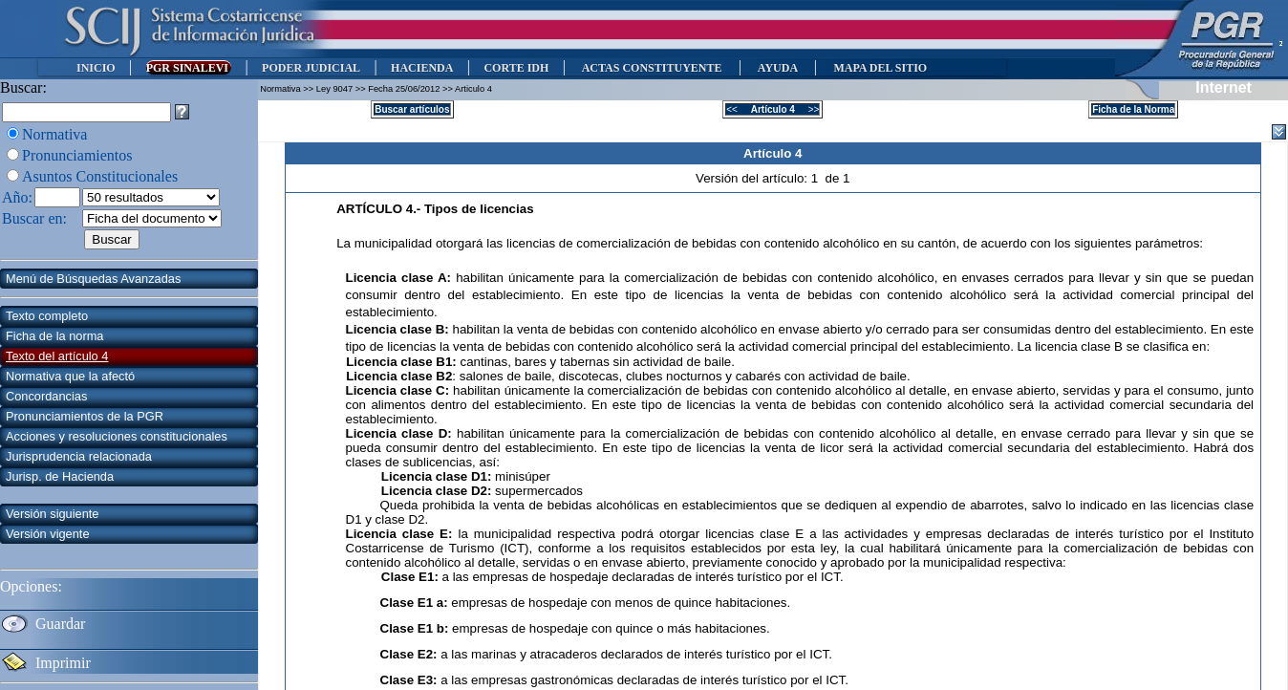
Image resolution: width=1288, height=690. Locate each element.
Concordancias (46, 396)
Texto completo (47, 316)
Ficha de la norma (54, 336)
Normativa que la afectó (70, 376)
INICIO (96, 68)
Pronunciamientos (77, 155)
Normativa (54, 134)
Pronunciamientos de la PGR (84, 416)
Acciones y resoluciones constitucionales (116, 436)
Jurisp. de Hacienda (60, 476)
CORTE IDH (515, 68)
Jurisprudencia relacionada (79, 456)
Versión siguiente (52, 514)
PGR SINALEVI (188, 68)
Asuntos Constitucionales (100, 176)
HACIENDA (422, 68)
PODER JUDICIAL (311, 68)
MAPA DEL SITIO (880, 68)
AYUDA (777, 68)
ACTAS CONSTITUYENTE (651, 68)
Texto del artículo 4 (57, 356)
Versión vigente (48, 534)
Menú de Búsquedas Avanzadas (93, 278)
